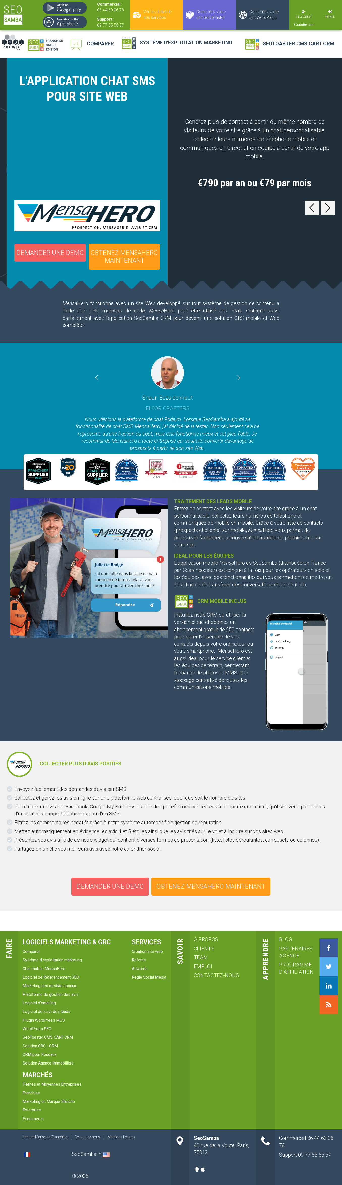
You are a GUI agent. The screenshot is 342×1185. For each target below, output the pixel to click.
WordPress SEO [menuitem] (37, 1028)
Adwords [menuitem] (140, 968)
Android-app (196, 1169)
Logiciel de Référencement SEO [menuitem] (51, 977)
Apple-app (202, 1169)
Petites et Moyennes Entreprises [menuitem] (52, 1084)
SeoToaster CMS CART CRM (298, 44)
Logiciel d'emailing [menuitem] (39, 1003)
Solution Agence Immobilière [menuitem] (48, 1063)
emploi (203, 966)
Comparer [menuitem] (31, 951)
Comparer (100, 44)
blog (285, 939)
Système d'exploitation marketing (186, 43)
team (201, 957)
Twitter (328, 966)
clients (204, 949)
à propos (206, 939)
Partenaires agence (293, 952)
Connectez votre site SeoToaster (211, 14)
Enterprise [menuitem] (32, 1110)
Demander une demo (50, 252)
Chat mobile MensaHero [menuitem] (44, 968)
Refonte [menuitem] (139, 960)
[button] (107, 378)
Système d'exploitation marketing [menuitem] (52, 960)
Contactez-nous (216, 975)
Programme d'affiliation (293, 968)
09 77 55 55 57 (110, 25)
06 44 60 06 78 (110, 10)
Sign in (330, 17)
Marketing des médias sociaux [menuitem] (50, 985)
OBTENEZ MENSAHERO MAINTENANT (124, 256)
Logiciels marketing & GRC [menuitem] (67, 942)
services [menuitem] (146, 942)
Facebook (328, 947)
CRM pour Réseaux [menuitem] (40, 1054)
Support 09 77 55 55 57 (305, 1155)
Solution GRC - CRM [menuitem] (40, 1046)
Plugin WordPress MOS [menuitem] (44, 1020)
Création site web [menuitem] (147, 951)
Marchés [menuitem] (37, 1075)
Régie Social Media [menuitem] (149, 977)
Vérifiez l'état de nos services (157, 14)
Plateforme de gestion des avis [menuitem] (51, 994)
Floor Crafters (167, 408)
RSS (328, 1004)
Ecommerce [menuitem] (33, 1118)
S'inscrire (304, 17)
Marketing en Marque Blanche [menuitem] (49, 1101)
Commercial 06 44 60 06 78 (306, 1141)
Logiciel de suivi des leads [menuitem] (46, 1011)
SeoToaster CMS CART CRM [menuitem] (48, 1037)
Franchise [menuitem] (31, 1093)
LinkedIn (328, 985)
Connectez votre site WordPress (264, 14)
